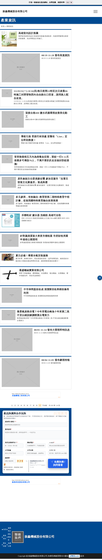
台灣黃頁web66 (74, 557)
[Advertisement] (35, 500)
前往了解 (69, 2)
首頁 (4, 530)
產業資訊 (4, 538)
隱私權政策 (9, 538)
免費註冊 (9, 546)
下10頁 (44, 405)
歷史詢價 (4, 546)
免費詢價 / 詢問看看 (58, 465)
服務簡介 (9, 530)
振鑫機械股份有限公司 (15, 11)
